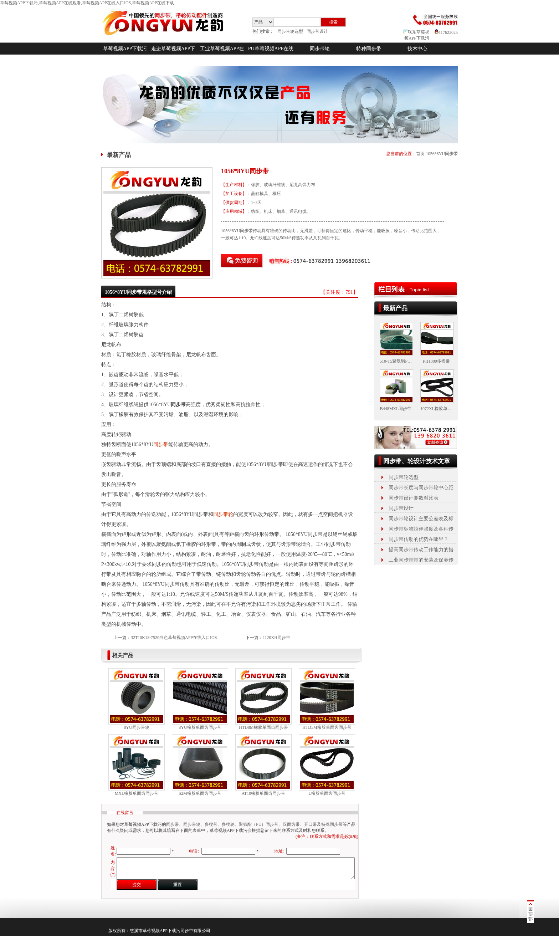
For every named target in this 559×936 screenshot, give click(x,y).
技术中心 (417, 48)
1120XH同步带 (276, 637)
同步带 (160, 444)
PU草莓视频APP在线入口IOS (271, 54)
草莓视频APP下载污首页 (125, 54)
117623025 (446, 32)
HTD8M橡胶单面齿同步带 (263, 727)
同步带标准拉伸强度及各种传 (421, 529)
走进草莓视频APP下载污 (173, 54)
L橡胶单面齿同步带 (326, 793)
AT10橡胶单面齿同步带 (264, 793)
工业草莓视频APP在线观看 (222, 54)
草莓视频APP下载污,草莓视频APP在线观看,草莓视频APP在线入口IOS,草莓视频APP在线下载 (87, 2)
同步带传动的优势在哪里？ (418, 539)
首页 (420, 153)
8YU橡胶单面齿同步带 (200, 727)
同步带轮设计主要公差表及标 (421, 518)
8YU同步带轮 (136, 727)
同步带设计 (317, 31)
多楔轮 (228, 824)
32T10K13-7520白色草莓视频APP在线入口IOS (174, 637)
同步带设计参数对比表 (414, 498)
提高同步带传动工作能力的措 (421, 549)
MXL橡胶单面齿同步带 (137, 793)
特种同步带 (368, 48)
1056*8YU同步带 (442, 153)
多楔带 (211, 824)
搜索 (333, 22)
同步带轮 (320, 48)
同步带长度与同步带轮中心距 (421, 487)
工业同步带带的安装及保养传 (421, 560)
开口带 (310, 824)
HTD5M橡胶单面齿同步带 (326, 727)
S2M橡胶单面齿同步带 (200, 793)
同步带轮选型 (290, 31)
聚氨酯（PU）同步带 (258, 824)
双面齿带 (291, 824)
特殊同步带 (332, 824)
